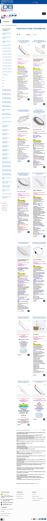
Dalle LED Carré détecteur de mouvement (7, 182)
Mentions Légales (35, 496)
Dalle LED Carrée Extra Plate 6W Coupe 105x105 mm (39, 382)
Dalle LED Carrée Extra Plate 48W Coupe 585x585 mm (23, 382)
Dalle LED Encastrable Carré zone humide (6, 186)
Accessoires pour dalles (6, 193)
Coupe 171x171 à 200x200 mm (5, 138)
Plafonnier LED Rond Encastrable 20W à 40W (6, 98)
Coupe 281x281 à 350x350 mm (5, 150)
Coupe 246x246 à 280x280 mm (5, 146)
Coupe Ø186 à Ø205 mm (7, 56)
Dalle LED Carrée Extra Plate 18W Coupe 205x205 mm (23, 317)
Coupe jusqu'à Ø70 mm (6, 45)
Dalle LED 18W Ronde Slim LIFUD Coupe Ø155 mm (39, 174)
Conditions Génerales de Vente (7, 509)
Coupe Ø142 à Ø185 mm (7, 54)
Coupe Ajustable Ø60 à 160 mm (6, 34)
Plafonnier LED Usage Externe (6, 190)
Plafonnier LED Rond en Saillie (6, 110)
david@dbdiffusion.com (33, 483)
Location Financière (36, 500)
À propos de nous (5, 492)
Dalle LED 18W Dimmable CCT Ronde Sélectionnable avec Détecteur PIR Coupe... (23, 174)
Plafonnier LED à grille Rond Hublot (6, 197)
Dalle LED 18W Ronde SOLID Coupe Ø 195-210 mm (23, 243)
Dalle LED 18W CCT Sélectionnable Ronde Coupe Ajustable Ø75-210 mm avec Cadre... (39, 112)
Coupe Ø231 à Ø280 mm (7, 62)
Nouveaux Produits (20, 494)
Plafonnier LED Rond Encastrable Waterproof (6, 106)
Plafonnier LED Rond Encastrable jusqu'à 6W (6, 90)
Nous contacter (20, 496)
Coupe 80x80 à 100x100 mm (7, 122)
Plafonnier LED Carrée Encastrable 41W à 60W (6, 174)
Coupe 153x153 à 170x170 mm (5, 134)
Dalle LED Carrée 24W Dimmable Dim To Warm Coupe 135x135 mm (39, 243)
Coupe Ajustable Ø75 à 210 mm (6, 42)
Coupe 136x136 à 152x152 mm (5, 130)
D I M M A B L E (5, 74)
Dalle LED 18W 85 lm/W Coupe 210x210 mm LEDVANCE (23, 111)
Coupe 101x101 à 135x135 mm (5, 126)
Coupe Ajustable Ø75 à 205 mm (6, 38)
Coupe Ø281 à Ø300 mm (7, 65)
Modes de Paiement (5, 515)
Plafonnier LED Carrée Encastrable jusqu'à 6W (6, 162)
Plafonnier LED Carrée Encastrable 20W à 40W (6, 170)
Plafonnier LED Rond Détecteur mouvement (6, 114)
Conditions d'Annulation (5, 513)
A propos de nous (20, 498)
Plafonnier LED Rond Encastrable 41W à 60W (6, 102)
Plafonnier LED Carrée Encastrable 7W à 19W (6, 166)
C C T (3, 77)
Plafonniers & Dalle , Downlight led (6, 29)
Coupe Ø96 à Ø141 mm (6, 51)
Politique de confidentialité (37, 498)
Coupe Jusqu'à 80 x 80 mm (6, 118)
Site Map (2, 511)
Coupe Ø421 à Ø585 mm (7, 71)
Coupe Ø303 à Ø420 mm (7, 68)
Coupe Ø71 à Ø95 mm (6, 48)
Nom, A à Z (39, 34)
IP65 (3, 86)
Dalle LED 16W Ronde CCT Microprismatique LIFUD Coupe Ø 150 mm (39, 41)
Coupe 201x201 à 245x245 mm (5, 142)
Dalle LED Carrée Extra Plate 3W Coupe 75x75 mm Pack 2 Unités (39, 317)
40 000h (5, 210)
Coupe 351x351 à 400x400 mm (5, 154)
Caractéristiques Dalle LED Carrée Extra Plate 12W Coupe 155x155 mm (23, 41)
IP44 (3, 80)
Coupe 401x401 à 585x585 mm (5, 158)
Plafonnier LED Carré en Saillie (6, 178)
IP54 (3, 83)
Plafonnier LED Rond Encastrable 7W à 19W (6, 94)
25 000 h (5, 207)
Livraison (34, 494)
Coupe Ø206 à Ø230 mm (7, 59)
